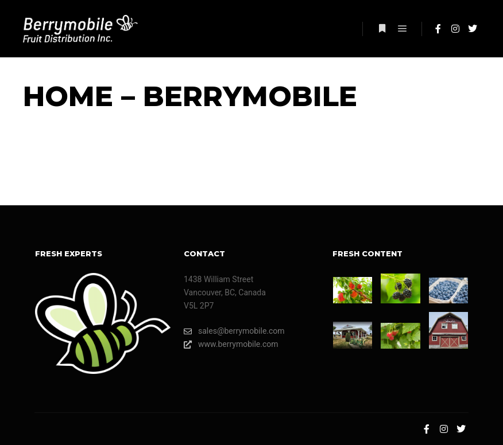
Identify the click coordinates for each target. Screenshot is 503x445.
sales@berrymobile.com (234, 331)
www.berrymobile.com (231, 344)
